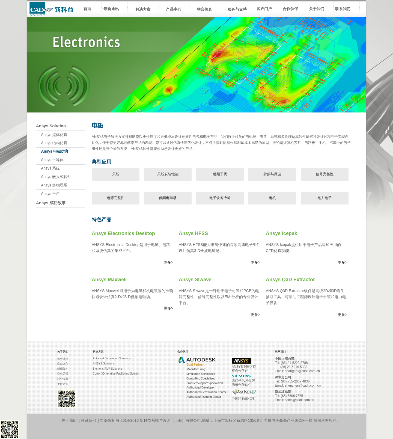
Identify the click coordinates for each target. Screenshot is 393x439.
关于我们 (69, 420)
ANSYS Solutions (104, 363)
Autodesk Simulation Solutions (112, 358)
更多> (168, 262)
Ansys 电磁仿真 (52, 151)
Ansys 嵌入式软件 (53, 177)
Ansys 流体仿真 (51, 135)
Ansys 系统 (48, 168)
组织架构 (62, 368)
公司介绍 (62, 358)
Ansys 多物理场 (51, 185)
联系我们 (88, 420)
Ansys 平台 (48, 194)
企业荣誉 (62, 373)
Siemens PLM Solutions (108, 368)
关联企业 (62, 383)
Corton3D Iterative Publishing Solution (116, 373)
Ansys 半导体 (50, 160)
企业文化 (62, 363)
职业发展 (62, 378)
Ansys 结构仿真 (51, 143)
